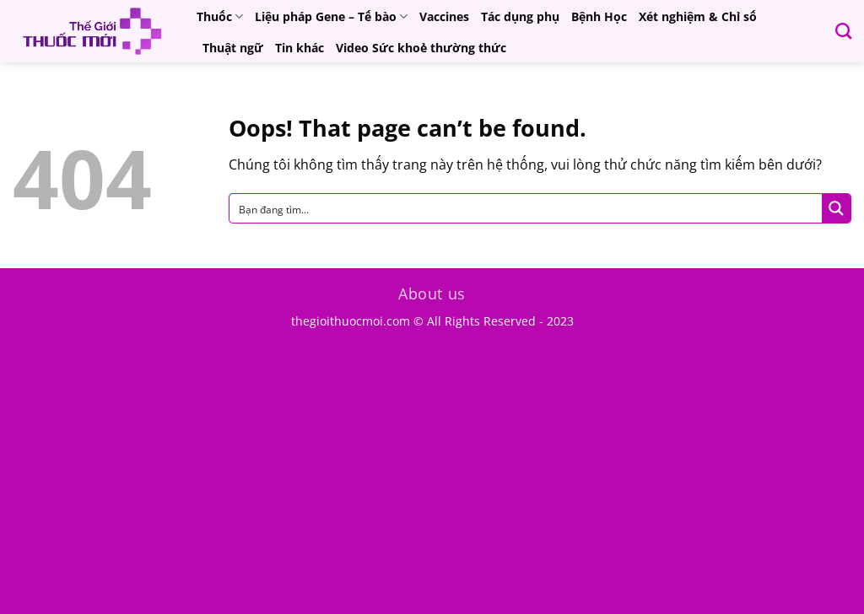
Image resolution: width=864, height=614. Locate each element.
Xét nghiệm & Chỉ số (698, 16)
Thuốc (220, 16)
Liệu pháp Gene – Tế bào (331, 16)
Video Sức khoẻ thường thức (421, 48)
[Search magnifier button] (836, 208)
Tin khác (299, 48)
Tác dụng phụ (520, 16)
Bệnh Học (599, 16)
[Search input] (526, 208)
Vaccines (444, 16)
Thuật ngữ (232, 48)
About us (432, 293)
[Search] (843, 31)
